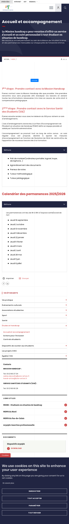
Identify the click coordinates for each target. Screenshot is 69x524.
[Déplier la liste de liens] (66, 300)
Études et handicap (10, 325)
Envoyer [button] (24, 278)
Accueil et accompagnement (16, 332)
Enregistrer (34, 492)
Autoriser (34, 80)
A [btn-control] (61, 59)
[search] (65, 8)
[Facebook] (3, 283)
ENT (25, 2)
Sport (4, 315)
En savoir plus (8, 484)
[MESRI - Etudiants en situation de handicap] (34, 405)
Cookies (5, 456)
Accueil (6, 59)
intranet (17, 2)
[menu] (51, 8)
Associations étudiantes (13, 310)
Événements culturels (12, 305)
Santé (4, 320)
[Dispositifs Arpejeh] (34, 446)
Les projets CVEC (9, 351)
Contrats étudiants (12, 339)
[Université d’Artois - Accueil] (8, 8)
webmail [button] (32, 2)
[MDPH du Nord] (34, 411)
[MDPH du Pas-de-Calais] (34, 418)
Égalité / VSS (7, 356)
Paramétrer (34, 507)
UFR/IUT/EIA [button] (5, 2)
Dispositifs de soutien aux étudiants (18, 346)
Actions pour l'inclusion (13, 335)
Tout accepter (34, 499)
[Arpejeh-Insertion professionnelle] (34, 425)
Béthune (7, 150)
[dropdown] (58, 8)
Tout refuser (34, 514)
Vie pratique (7, 300)
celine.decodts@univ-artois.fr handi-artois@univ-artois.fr (16, 377)
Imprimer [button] (8, 278)
